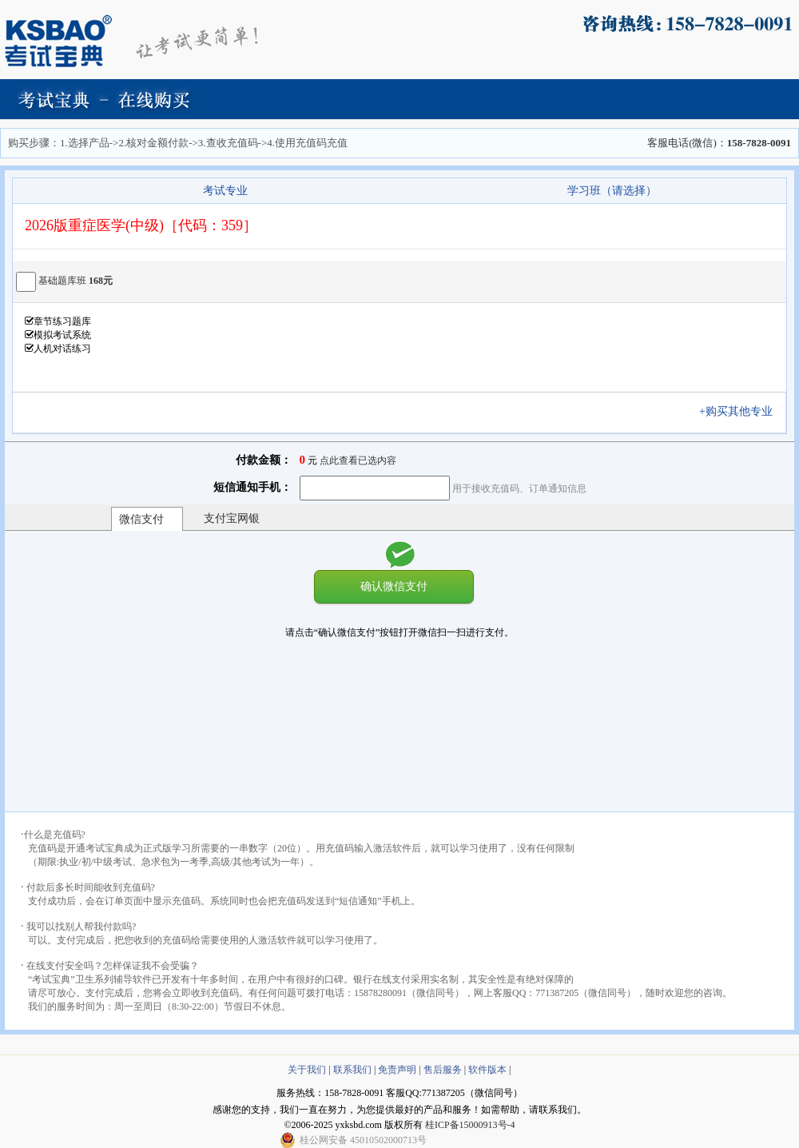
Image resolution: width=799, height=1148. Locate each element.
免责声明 (397, 1069)
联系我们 (352, 1069)
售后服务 (442, 1069)
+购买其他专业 (741, 411)
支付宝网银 (232, 518)
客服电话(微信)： (719, 143)
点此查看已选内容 (358, 460)
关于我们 (307, 1069)
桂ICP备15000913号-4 (470, 1124)
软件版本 (487, 1069)
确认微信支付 (393, 586)
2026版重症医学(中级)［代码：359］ (141, 225)
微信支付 (141, 519)
